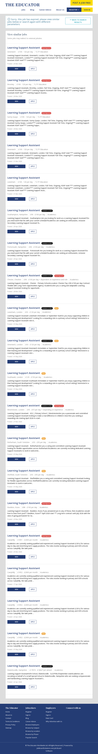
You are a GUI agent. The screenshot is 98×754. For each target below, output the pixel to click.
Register (29, 712)
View (16, 69)
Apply (33, 69)
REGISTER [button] (74, 9)
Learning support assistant (23, 405)
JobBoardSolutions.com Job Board (49, 748)
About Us (60, 9)
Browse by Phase (32, 734)
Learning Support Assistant (23, 47)
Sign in (28, 715)
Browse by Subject (32, 728)
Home (7, 712)
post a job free (82, 2)
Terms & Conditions (12, 721)
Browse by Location (33, 731)
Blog (32, 9)
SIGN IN (87, 9)
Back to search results (78, 21)
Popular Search (31, 737)
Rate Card (49, 718)
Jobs (23, 9)
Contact (8, 718)
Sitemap (8, 728)
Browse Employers (32, 725)
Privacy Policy (10, 725)
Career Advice (45, 9)
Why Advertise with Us (54, 721)
